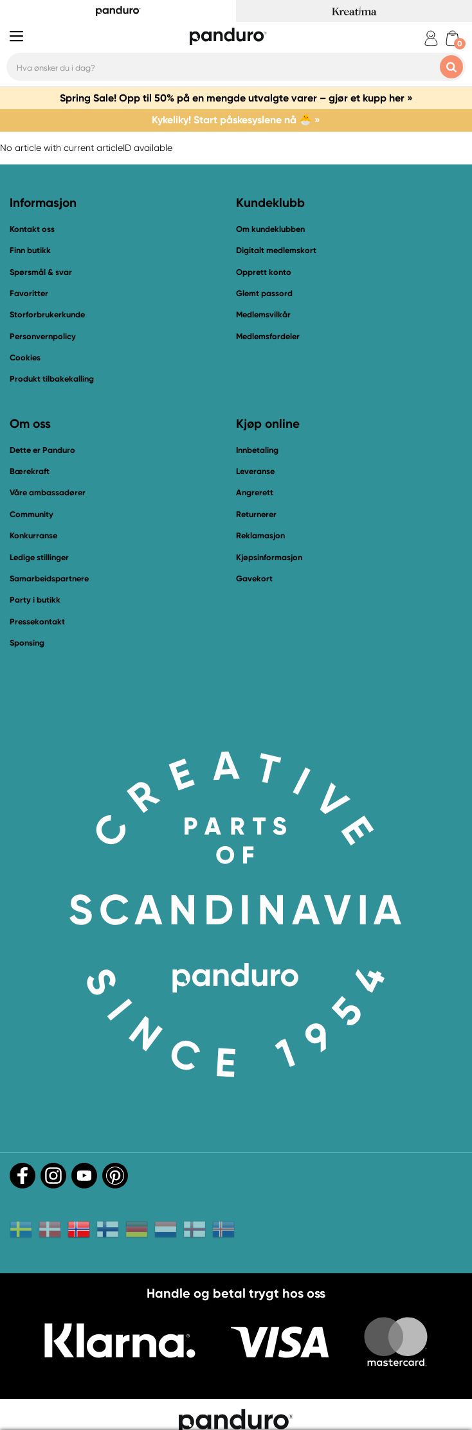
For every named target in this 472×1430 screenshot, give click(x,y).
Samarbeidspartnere (49, 578)
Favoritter (29, 293)
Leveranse (255, 471)
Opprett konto (263, 272)
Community (31, 514)
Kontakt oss (32, 229)
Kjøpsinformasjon (269, 557)
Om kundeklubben (270, 229)
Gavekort (254, 578)
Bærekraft (30, 471)
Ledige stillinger (39, 557)
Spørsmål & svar (41, 272)
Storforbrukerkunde (47, 314)
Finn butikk (30, 250)
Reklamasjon (260, 535)
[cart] (452, 38)
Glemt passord (264, 293)
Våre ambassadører (48, 492)
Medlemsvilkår (263, 314)
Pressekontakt (37, 621)
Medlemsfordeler (268, 336)
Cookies (25, 357)
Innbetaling (257, 450)
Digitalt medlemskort (276, 250)
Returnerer (256, 514)
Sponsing (27, 643)
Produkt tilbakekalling (52, 379)
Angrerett (254, 492)
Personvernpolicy (43, 336)
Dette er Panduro (42, 450)
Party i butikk (35, 600)
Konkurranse (33, 535)
